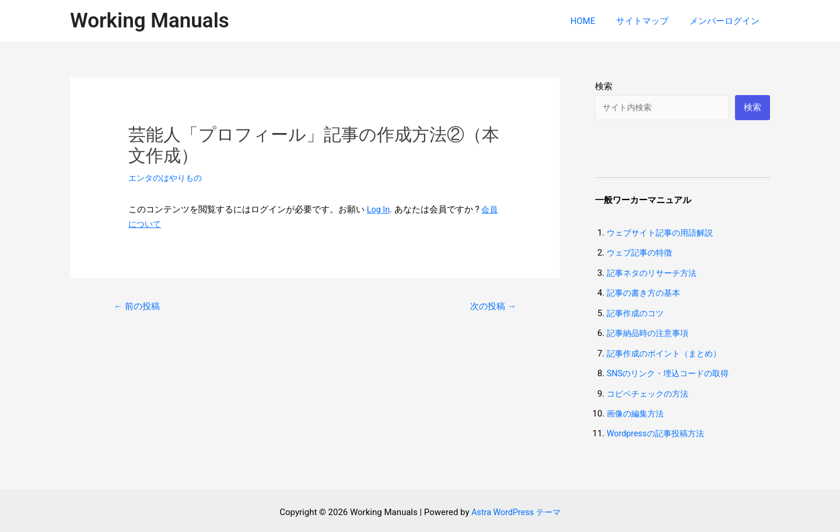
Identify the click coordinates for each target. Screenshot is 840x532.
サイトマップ (647, 21)
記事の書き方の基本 (646, 292)
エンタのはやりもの (167, 178)
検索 (603, 86)
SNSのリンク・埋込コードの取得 (672, 371)
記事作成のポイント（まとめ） (668, 351)
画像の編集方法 (637, 410)
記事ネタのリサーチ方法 (655, 273)
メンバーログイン (726, 21)
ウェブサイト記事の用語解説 (663, 233)
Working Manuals (149, 21)
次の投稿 (491, 305)
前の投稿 (138, 305)
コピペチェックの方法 (650, 391)
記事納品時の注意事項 (650, 332)
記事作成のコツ (637, 312)
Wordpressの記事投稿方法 (658, 430)
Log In (379, 209)
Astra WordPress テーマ (516, 508)
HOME (591, 21)
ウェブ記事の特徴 (642, 253)
